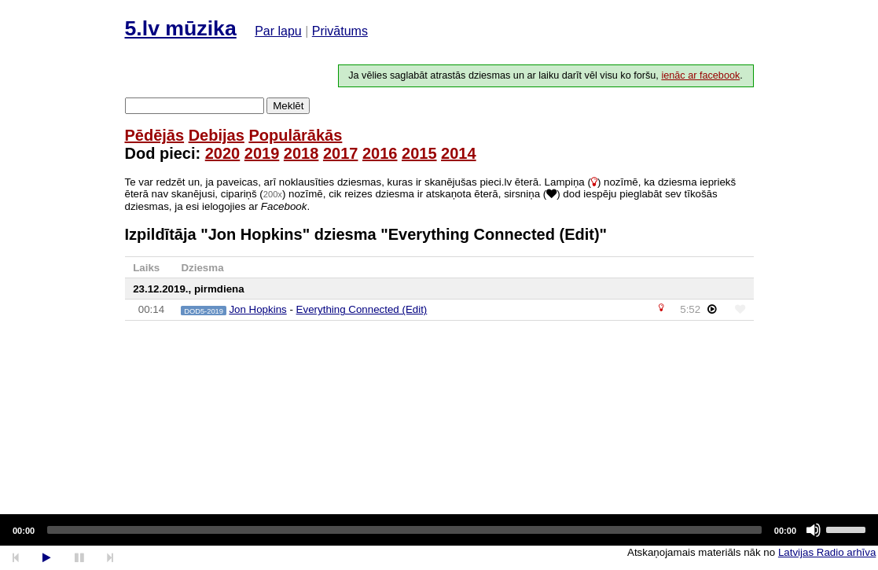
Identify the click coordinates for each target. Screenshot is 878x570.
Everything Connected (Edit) (362, 309)
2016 (380, 153)
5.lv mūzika (181, 28)
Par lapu (278, 31)
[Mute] (813, 530)
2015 (419, 153)
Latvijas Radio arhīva (827, 552)
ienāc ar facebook (700, 75)
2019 (262, 153)
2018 (301, 153)
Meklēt (288, 106)
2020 (223, 153)
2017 (340, 153)
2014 (458, 153)
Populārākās (295, 135)
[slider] (404, 530)
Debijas (216, 135)
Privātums (340, 31)
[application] (439, 530)
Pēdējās (155, 135)
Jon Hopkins (257, 309)
